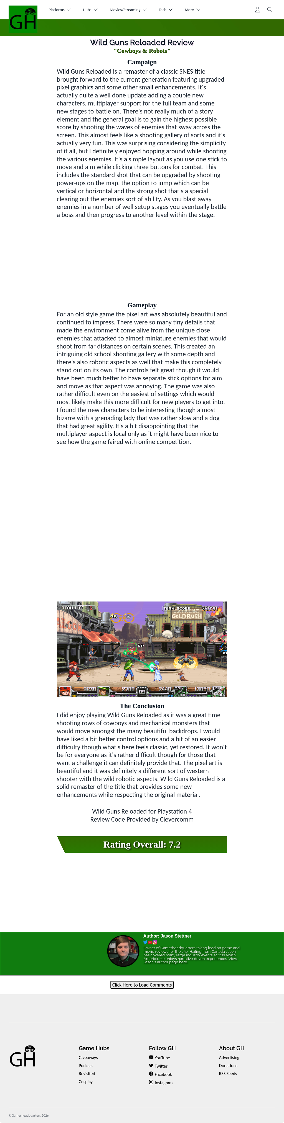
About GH (232, 1048)
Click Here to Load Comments (142, 985)
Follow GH (162, 1048)
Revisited (87, 1073)
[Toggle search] (269, 9)
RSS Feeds (228, 1073)
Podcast (86, 1065)
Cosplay (86, 1081)
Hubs (95, 9)
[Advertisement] (142, 257)
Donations (228, 1065)
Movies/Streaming (136, 9)
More (207, 9)
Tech (177, 9)
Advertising (229, 1057)
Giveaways (88, 1057)
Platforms (61, 9)
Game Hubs (94, 1048)
